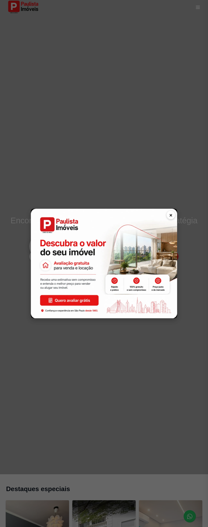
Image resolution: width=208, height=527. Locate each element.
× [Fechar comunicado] (170, 215)
